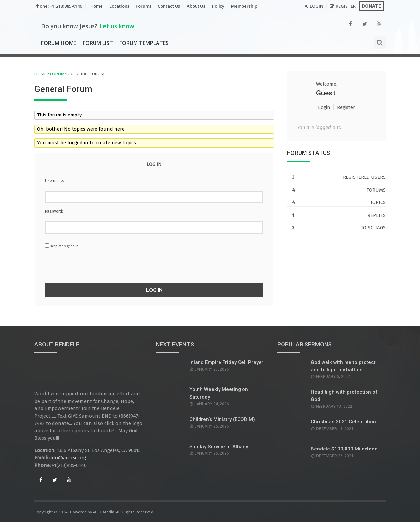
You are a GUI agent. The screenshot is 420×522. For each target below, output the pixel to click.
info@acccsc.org (67, 458)
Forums (143, 6)
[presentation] (154, 267)
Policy (218, 6)
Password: (54, 211)
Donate (371, 6)
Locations (119, 6)
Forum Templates (144, 43)
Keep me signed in (64, 246)
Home (96, 6)
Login (316, 6)
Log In (154, 290)
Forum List (98, 43)
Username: (54, 180)
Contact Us (169, 6)
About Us (196, 6)
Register (346, 6)
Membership (244, 6)
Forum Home (58, 43)
